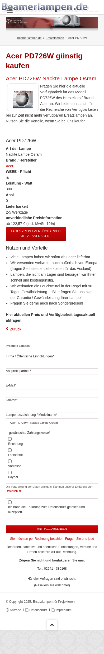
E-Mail (13, 385)
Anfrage (15, 610)
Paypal (13, 477)
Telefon (13, 400)
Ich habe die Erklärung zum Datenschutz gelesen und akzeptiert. (46, 509)
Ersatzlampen (55, 37)
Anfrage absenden (52, 528)
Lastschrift (15, 455)
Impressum (63, 610)
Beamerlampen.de (29, 37)
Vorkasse (14, 466)
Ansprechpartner (18, 371)
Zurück (15, 329)
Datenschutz (14, 490)
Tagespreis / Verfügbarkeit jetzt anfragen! (36, 233)
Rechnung (15, 444)
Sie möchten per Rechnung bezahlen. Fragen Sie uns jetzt (52, 539)
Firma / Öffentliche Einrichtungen (30, 356)
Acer (9, 166)
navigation (10, 11)
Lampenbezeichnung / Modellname (31, 414)
